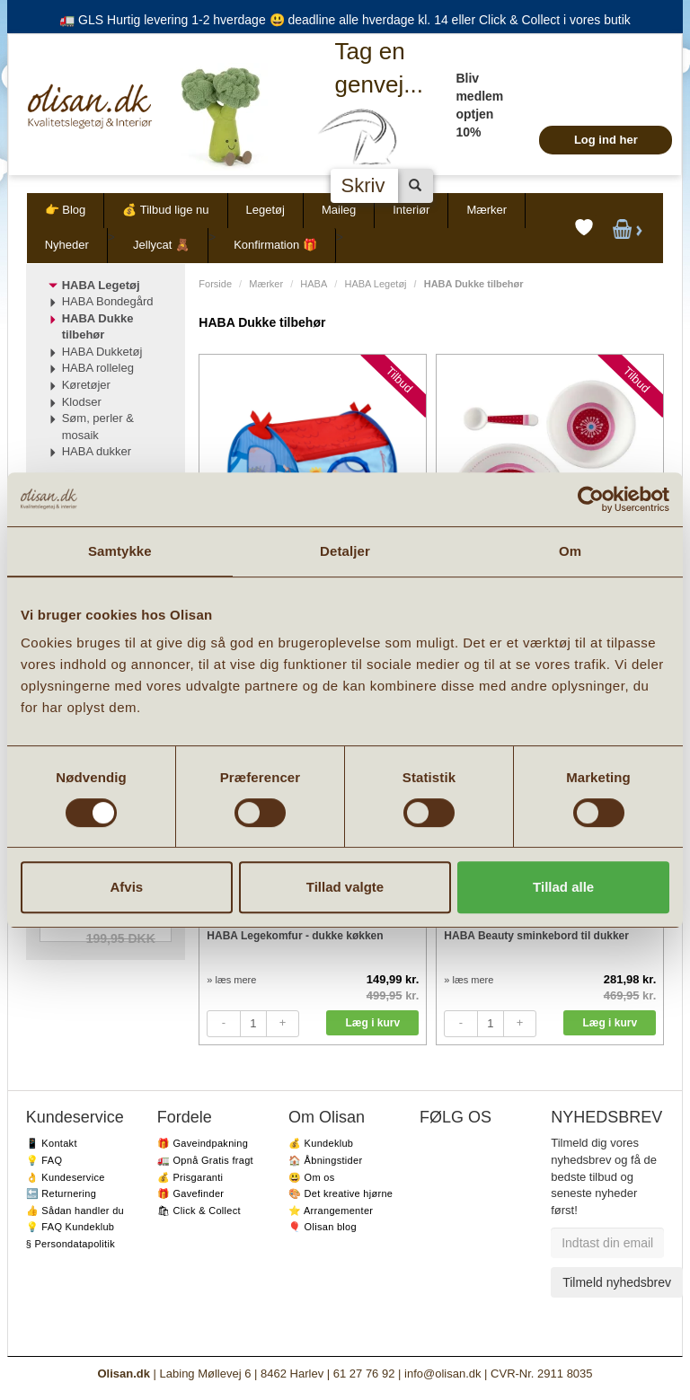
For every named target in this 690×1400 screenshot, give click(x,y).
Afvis (126, 886)
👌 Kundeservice (65, 1177)
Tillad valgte (345, 886)
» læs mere (231, 979)
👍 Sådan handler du (75, 1210)
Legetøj (265, 209)
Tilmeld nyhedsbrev (616, 1282)
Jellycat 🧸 (161, 244)
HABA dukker (96, 451)
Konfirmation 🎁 (275, 244)
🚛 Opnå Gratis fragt (205, 1160)
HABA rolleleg (98, 367)
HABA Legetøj (375, 283)
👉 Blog (65, 209)
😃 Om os (311, 1177)
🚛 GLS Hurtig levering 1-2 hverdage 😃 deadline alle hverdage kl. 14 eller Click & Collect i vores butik (345, 20)
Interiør (411, 209)
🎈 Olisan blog (322, 1226)
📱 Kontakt (51, 1143)
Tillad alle (563, 886)
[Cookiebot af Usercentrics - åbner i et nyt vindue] (590, 499)
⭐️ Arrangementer (330, 1210)
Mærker (486, 209)
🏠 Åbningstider (325, 1160)
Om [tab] (570, 551)
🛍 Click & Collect (199, 1210)
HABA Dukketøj (102, 351)
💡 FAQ (44, 1160)
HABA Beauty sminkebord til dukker (536, 935)
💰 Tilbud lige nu (165, 209)
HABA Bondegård (108, 301)
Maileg (339, 209)
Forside (215, 283)
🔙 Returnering (61, 1193)
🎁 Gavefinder (190, 1193)
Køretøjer (86, 385)
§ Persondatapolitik (70, 1243)
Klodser (82, 402)
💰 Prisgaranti (190, 1177)
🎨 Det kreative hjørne (340, 1193)
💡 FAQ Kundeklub (70, 1226)
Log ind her (606, 139)
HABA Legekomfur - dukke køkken (295, 935)
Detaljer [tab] (345, 551)
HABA (313, 283)
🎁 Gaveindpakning (202, 1143)
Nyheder (67, 244)
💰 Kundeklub (320, 1143)
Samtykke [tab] (120, 551)
